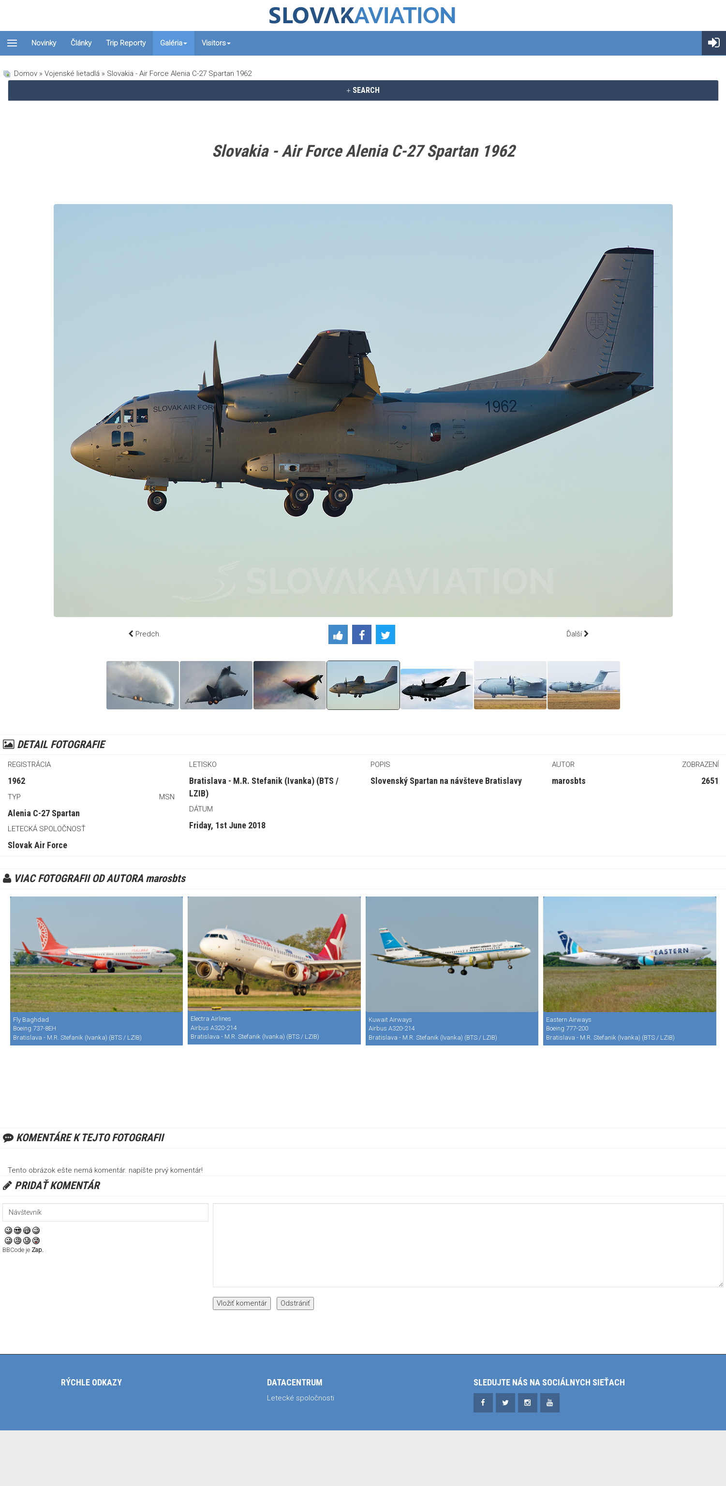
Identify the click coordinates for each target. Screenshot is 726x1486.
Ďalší (574, 634)
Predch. (148, 634)
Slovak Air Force (37, 845)
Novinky (43, 43)
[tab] (363, 90)
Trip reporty (126, 43)
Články (81, 43)
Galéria (173, 43)
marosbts (569, 781)
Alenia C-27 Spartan (44, 813)
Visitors (216, 43)
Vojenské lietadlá (72, 73)
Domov (25, 73)
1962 (16, 781)
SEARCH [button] (363, 90)
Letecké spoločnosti (300, 1398)
